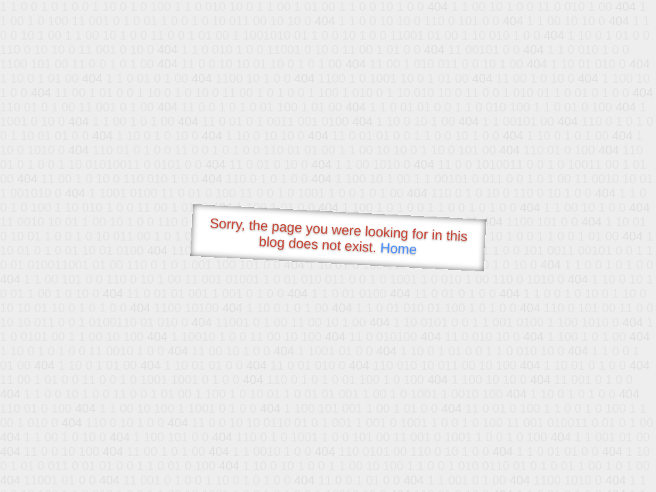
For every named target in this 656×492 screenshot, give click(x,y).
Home (398, 248)
